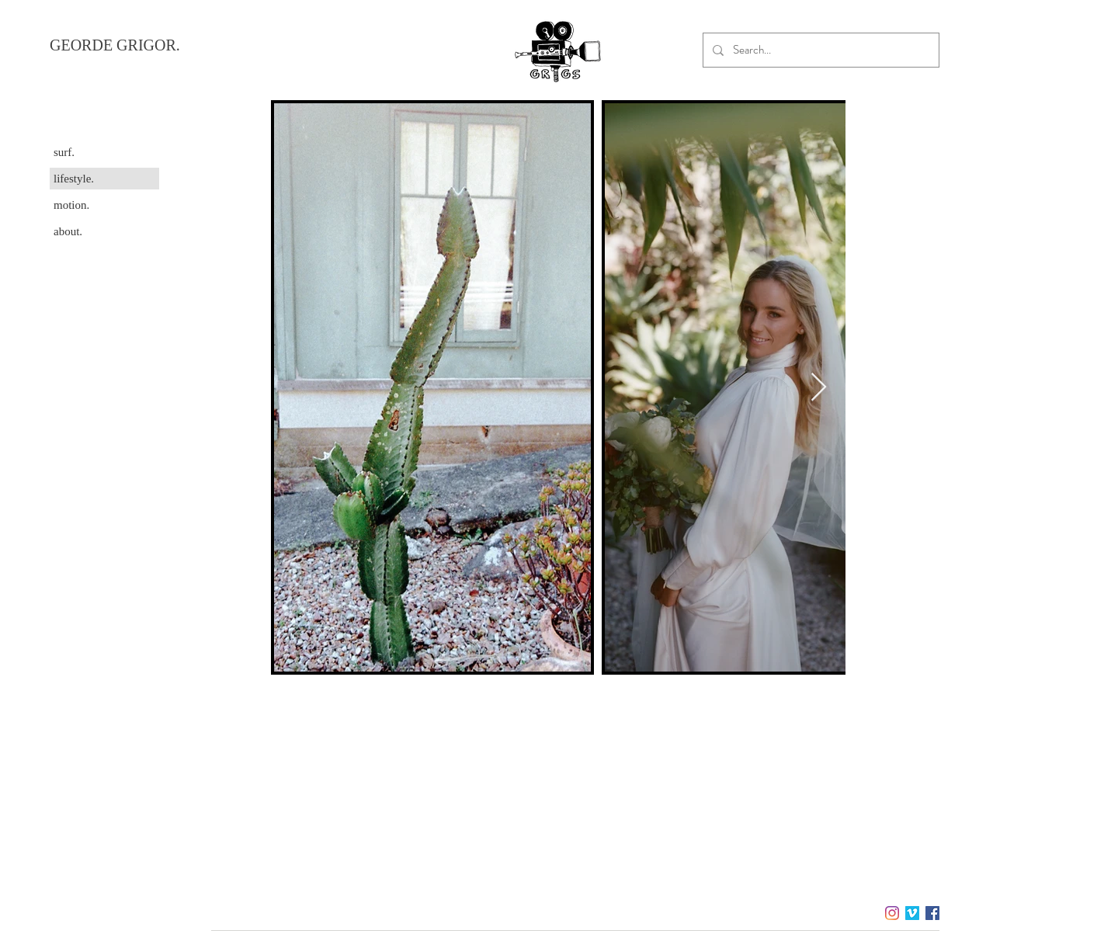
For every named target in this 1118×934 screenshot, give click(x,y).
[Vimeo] (912, 913)
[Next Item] (819, 388)
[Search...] (819, 50)
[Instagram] (892, 913)
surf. (64, 152)
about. (68, 231)
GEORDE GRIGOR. (115, 45)
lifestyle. (74, 178)
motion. (71, 205)
